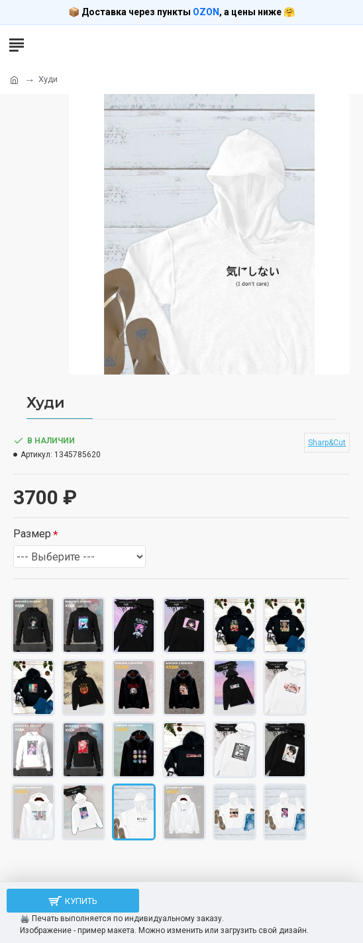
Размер (32, 533)
